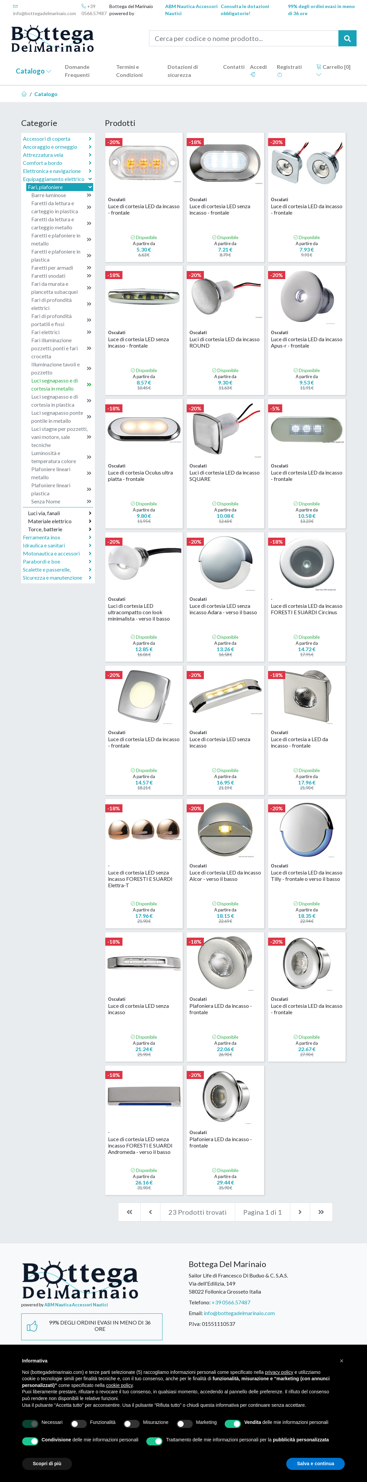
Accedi (258, 70)
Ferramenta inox (57, 537)
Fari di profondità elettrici (61, 304)
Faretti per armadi (61, 268)
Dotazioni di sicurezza (183, 70)
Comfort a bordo (57, 163)
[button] (341, 1360)
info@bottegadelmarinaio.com (44, 10)
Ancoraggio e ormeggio (57, 147)
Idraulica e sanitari (57, 545)
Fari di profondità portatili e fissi (61, 320)
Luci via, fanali (59, 513)
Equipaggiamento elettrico (58, 179)
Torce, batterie (59, 529)
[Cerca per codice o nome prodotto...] (244, 38)
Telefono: (200, 1302)
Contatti (234, 66)
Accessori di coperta (57, 139)
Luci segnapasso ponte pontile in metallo (61, 416)
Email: (196, 1313)
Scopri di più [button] (47, 1463)
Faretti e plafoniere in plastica (61, 255)
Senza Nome (61, 501)
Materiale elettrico (59, 521)
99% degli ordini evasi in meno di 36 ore (321, 9)
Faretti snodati (61, 276)
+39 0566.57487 (94, 9)
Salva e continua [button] (315, 1463)
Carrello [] (333, 70)
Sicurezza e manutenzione (57, 578)
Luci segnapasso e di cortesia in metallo (61, 384)
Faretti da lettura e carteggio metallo (61, 223)
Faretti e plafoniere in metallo (61, 239)
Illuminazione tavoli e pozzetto (61, 368)
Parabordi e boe (57, 561)
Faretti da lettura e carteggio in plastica (61, 207)
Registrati (289, 70)
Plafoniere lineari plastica (61, 489)
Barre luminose (61, 195)
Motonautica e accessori (57, 553)
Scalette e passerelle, (57, 570)
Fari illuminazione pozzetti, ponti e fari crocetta (61, 348)
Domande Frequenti (77, 70)
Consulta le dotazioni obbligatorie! (245, 9)
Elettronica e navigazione (57, 171)
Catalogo (33, 71)
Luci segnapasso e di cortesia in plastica (61, 400)
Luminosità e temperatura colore (61, 457)
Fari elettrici (61, 332)
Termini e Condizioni (129, 70)
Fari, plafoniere (60, 187)
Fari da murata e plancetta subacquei (61, 287)
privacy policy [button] (279, 1372)
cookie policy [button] (119, 1385)
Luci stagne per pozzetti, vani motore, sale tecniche (61, 436)
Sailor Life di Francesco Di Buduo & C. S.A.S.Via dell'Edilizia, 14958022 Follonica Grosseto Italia (238, 1283)
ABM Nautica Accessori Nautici (191, 9)
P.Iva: (195, 1323)
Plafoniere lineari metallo (61, 473)
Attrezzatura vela (57, 155)
